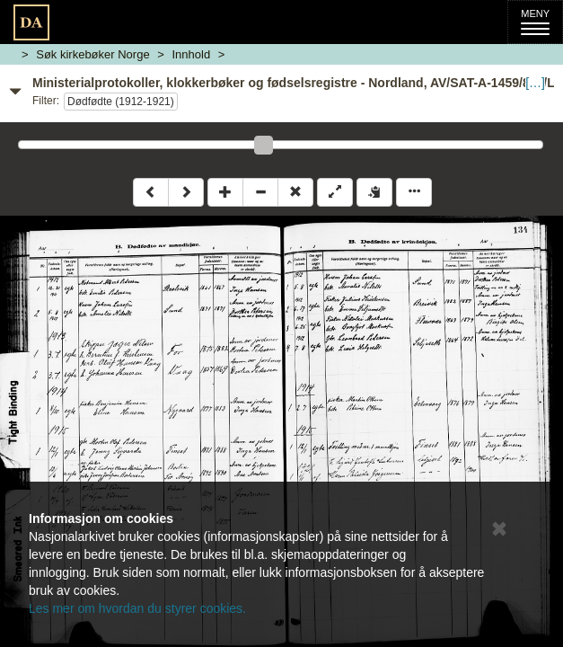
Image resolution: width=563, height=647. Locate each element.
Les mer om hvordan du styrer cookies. (137, 608)
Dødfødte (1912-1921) (120, 101)
